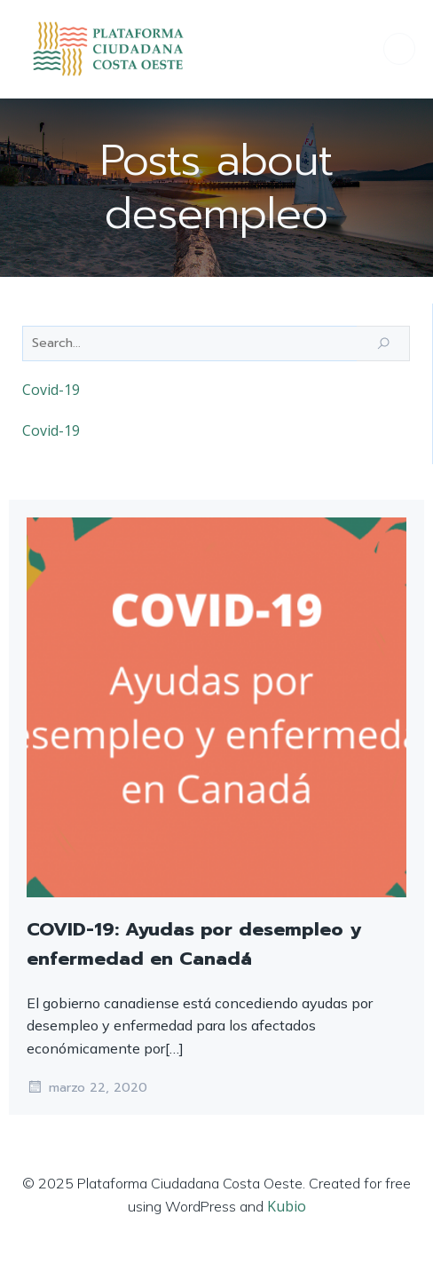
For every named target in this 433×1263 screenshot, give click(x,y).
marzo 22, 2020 (87, 1087)
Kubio (286, 1206)
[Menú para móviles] (399, 49)
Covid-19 (51, 389)
